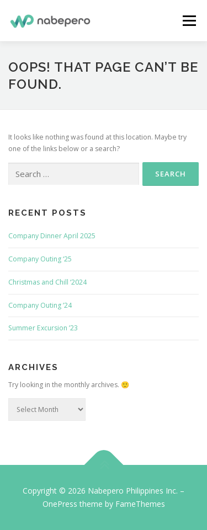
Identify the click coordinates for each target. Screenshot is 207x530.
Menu (188, 20)
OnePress (60, 504)
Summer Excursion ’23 (43, 328)
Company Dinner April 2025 (51, 235)
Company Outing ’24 (40, 305)
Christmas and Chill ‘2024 (47, 282)
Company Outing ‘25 (40, 259)
